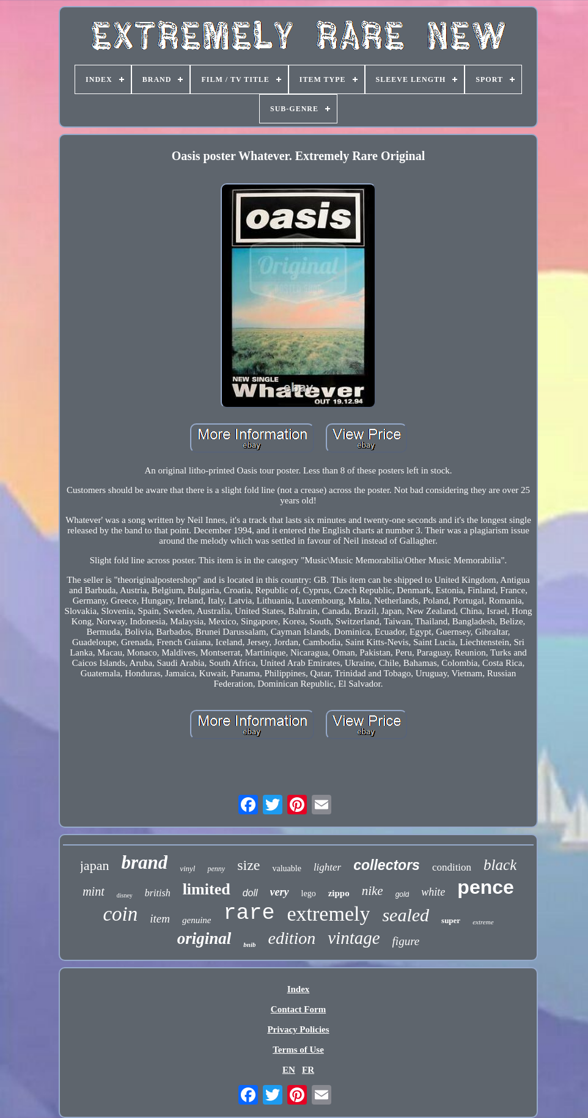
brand (144, 862)
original (204, 938)
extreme (482, 922)
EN (288, 1070)
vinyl (187, 868)
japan (94, 865)
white (433, 892)
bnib (249, 944)
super (450, 920)
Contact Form (298, 1009)
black (499, 865)
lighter (327, 867)
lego (308, 893)
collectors (386, 865)
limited (206, 889)
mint (94, 891)
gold (402, 894)
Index (298, 989)
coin (120, 914)
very (279, 892)
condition (451, 867)
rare (248, 913)
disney (125, 895)
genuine (196, 920)
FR (308, 1070)
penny (216, 868)
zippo (339, 893)
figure (406, 941)
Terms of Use (298, 1049)
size (248, 865)
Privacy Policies (298, 1029)
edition (291, 938)
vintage (354, 938)
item (160, 918)
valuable (286, 868)
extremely (328, 913)
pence (485, 887)
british (158, 893)
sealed (405, 915)
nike (372, 890)
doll (250, 893)
